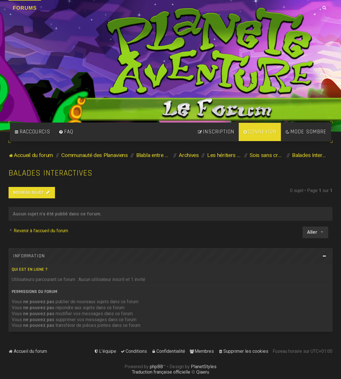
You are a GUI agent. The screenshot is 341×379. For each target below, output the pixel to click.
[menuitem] (66, 132)
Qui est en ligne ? (30, 269)
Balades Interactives (51, 173)
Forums (25, 8)
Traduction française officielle (161, 372)
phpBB (156, 366)
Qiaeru (202, 372)
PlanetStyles (204, 366)
